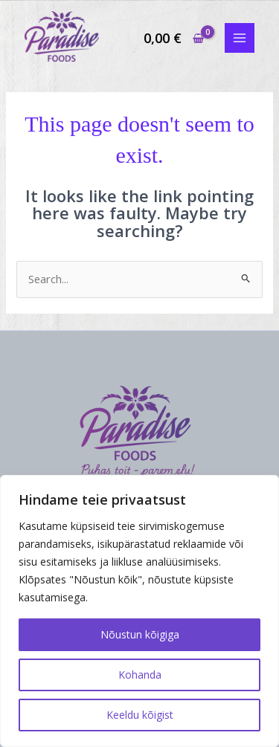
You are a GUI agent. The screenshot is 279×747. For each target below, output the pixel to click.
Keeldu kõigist (139, 715)
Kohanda (139, 674)
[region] (139, 611)
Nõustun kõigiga (139, 634)
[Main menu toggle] (239, 38)
